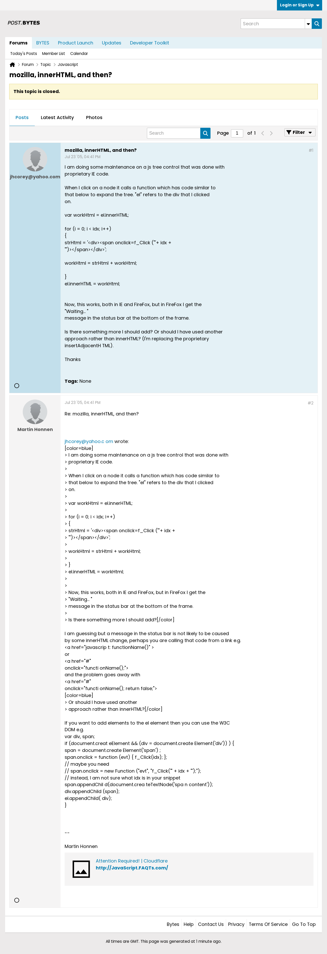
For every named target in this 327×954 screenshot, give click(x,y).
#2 (310, 403)
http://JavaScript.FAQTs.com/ (132, 868)
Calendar (79, 53)
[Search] (276, 23)
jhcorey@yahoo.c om (89, 441)
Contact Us (211, 924)
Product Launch (75, 43)
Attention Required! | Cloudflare (132, 861)
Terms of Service (268, 924)
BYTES (42, 43)
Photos (94, 117)
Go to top (304, 924)
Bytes (173, 924)
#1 (311, 150)
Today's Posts (23, 53)
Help (189, 924)
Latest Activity (57, 117)
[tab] (22, 117)
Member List (53, 53)
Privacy (236, 924)
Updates (111, 43)
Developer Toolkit (149, 43)
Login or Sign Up (299, 5)
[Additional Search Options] (308, 23)
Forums (18, 43)
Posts (22, 117)
